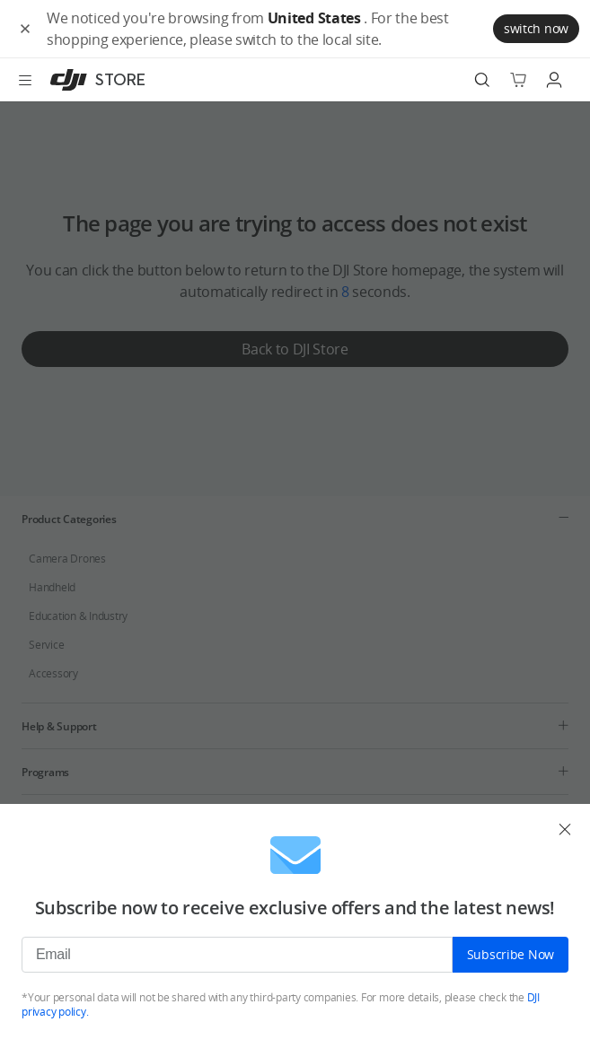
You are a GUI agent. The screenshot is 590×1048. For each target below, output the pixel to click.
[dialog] (295, 926)
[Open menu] (25, 80)
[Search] (482, 80)
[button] (25, 28)
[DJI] (94, 80)
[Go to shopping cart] (518, 80)
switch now (536, 28)
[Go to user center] (554, 80)
